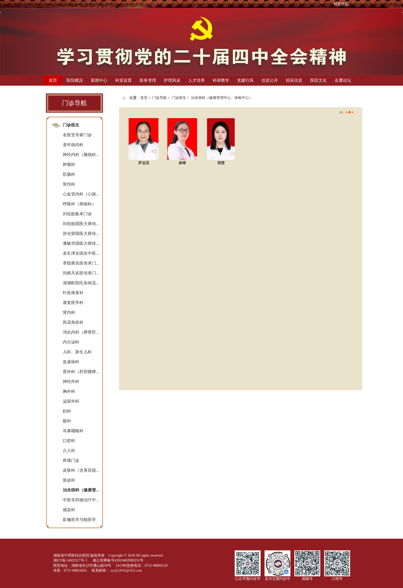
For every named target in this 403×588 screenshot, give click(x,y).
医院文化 (318, 80)
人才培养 (196, 80)
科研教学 (221, 80)
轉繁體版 (341, 4)
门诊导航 (159, 98)
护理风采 (172, 80)
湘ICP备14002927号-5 (70, 560)
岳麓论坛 (343, 80)
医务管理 (148, 80)
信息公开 (269, 80)
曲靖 (182, 163)
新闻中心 (99, 80)
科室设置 (123, 80)
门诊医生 (179, 98)
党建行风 (245, 80)
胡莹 (221, 163)
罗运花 (143, 163)
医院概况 (74, 80)
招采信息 (294, 80)
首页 (53, 80)
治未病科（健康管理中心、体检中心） (222, 98)
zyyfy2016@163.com (126, 570)
